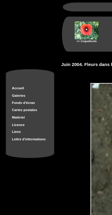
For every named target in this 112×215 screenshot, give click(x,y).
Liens (16, 131)
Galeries (18, 95)
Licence (18, 125)
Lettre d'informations (29, 139)
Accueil (18, 88)
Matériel (18, 117)
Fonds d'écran (23, 103)
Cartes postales (24, 110)
